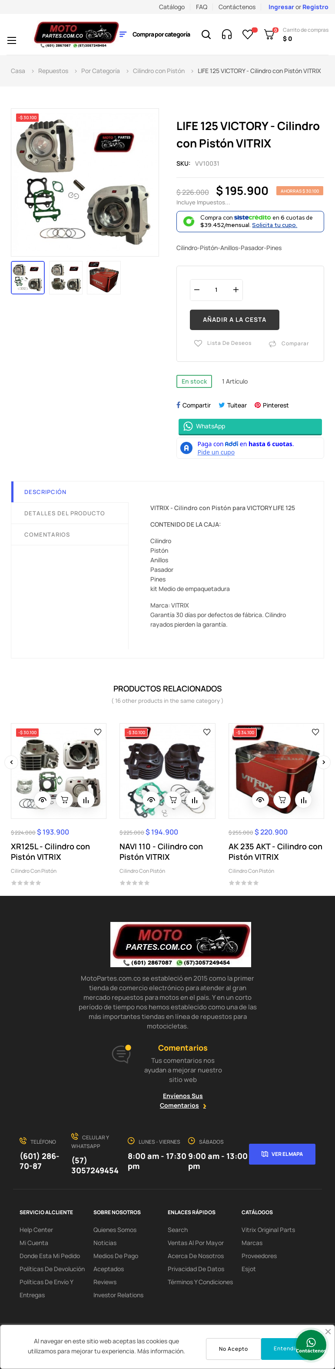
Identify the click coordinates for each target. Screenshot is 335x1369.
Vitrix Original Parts (268, 1229)
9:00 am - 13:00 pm (218, 1161)
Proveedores (259, 1256)
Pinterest (276, 405)
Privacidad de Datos (196, 1269)
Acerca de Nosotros (196, 1256)
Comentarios (47, 534)
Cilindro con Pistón (33, 871)
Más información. (161, 1351)
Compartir (196, 405)
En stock (194, 381)
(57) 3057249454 (95, 1165)
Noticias (104, 1243)
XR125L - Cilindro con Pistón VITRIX (50, 851)
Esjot (249, 1269)
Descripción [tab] (45, 492)
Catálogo (172, 7)
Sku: (183, 163)
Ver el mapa (287, 1154)
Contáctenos (237, 7)
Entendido (288, 1348)
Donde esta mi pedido (50, 1256)
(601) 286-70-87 (40, 1161)
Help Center (36, 1229)
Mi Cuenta (34, 1243)
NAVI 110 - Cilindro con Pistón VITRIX (161, 851)
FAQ (201, 7)
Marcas (252, 1243)
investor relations (118, 1295)
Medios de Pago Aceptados (115, 1262)
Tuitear (237, 405)
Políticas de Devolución (52, 1269)
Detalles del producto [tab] (64, 513)
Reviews (104, 1282)
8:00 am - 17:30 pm (157, 1161)
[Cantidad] (216, 290)
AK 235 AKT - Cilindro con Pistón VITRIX (275, 851)
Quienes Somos (114, 1229)
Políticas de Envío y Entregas (46, 1288)
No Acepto (233, 1348)
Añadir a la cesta (234, 319)
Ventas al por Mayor (196, 1243)
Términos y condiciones (200, 1282)
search (178, 1229)
